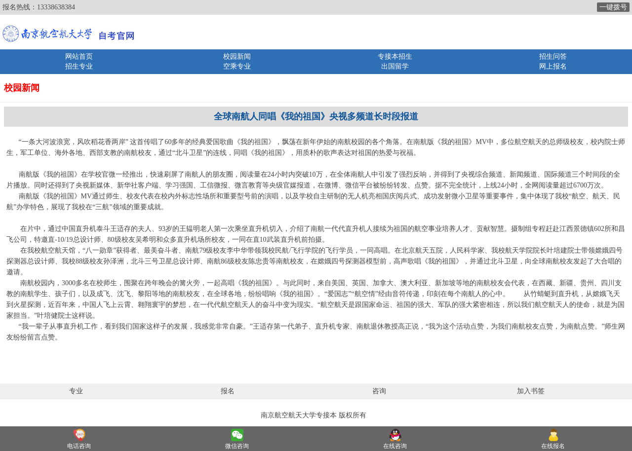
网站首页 (79, 56)
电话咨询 (79, 446)
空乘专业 (237, 66)
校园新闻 (237, 56)
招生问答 (553, 56)
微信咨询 (237, 446)
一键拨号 (613, 7)
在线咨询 (395, 446)
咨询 (379, 391)
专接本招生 (395, 56)
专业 (76, 391)
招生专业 (79, 66)
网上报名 (553, 66)
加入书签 (531, 391)
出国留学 (395, 66)
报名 (228, 391)
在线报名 (553, 446)
